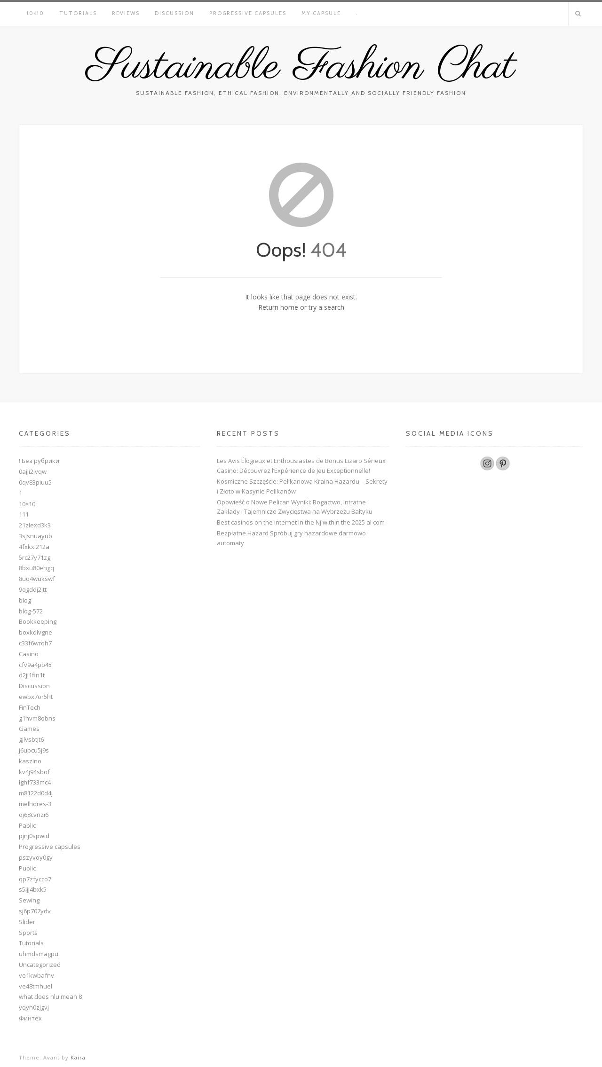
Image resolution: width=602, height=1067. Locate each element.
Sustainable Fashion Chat (301, 67)
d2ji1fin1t (32, 675)
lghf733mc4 (35, 782)
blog (25, 600)
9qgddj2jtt (33, 589)
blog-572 (31, 611)
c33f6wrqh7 (35, 643)
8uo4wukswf (37, 578)
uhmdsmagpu (38, 953)
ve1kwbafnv (36, 975)
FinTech (29, 707)
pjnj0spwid (34, 836)
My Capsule (321, 13)
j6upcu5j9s (34, 750)
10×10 (35, 13)
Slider (27, 922)
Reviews (126, 13)
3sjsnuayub (35, 536)
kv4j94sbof (34, 772)
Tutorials (78, 13)
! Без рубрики (39, 460)
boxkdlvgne (35, 632)
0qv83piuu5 (35, 482)
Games (29, 728)
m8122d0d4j (36, 793)
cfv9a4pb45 (35, 664)
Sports (28, 932)
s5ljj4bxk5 (33, 889)
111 (24, 514)
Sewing (29, 900)
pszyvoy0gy (36, 857)
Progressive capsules (247, 13)
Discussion (174, 13)
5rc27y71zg (34, 557)
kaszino (30, 761)
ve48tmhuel (35, 986)
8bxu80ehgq (36, 568)
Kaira (78, 1057)
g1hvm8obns (37, 718)
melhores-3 (35, 804)
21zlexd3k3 (35, 525)
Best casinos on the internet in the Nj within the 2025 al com (301, 522)
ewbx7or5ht (36, 696)
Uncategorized (40, 964)
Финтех (30, 1018)
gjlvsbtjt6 (31, 739)
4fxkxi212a (34, 546)
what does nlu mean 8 (50, 996)
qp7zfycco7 (35, 879)
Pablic (27, 825)
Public (27, 868)
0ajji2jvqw (33, 471)
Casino (29, 654)
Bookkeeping (37, 621)
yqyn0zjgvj (34, 1007)
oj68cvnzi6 (33, 814)
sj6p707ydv (35, 911)
